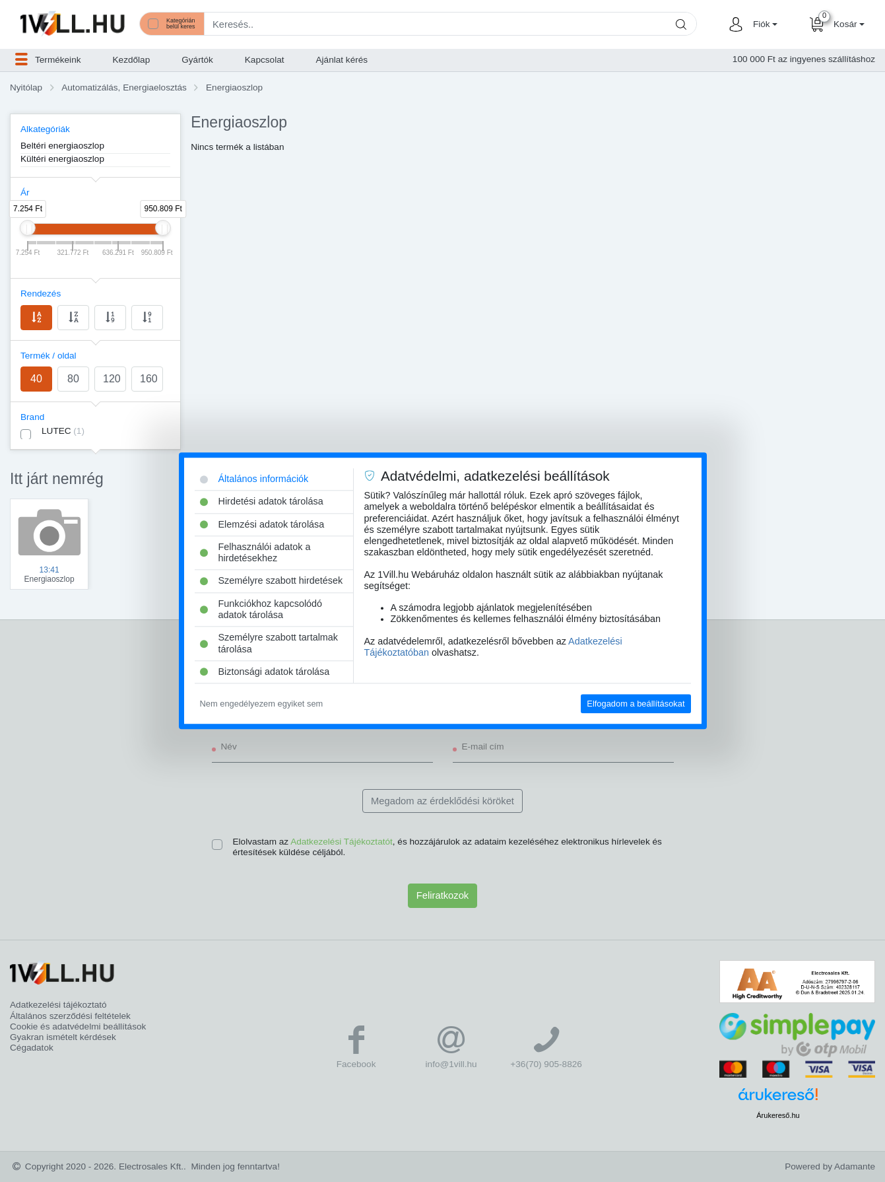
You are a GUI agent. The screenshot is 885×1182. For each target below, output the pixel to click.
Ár (25, 192)
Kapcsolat (264, 60)
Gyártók (197, 60)
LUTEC (63, 431)
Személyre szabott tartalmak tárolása (269, 643)
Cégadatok (31, 1048)
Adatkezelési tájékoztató (58, 1005)
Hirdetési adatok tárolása (261, 502)
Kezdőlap (131, 60)
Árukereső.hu (777, 1115)
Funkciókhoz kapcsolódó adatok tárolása (261, 609)
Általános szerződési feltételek (70, 1016)
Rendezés (40, 293)
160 (149, 378)
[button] (763, 24)
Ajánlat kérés (342, 60)
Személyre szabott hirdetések (271, 581)
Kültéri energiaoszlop (62, 159)
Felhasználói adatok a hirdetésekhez (255, 552)
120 (112, 378)
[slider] (28, 228)
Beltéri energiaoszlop (62, 146)
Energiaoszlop (234, 87)
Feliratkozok (442, 895)
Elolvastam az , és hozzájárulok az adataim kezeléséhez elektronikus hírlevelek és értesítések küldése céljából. (447, 847)
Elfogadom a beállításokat (635, 704)
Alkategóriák (45, 129)
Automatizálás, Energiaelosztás (124, 87)
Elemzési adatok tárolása (262, 524)
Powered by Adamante (830, 1166)
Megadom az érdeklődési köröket (442, 801)
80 (73, 378)
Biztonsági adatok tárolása (265, 671)
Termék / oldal (48, 356)
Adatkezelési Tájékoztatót (341, 842)
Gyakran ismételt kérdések (63, 1037)
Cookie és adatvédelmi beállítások (78, 1026)
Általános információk (254, 478)
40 (36, 378)
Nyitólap (26, 87)
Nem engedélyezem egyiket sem (261, 704)
